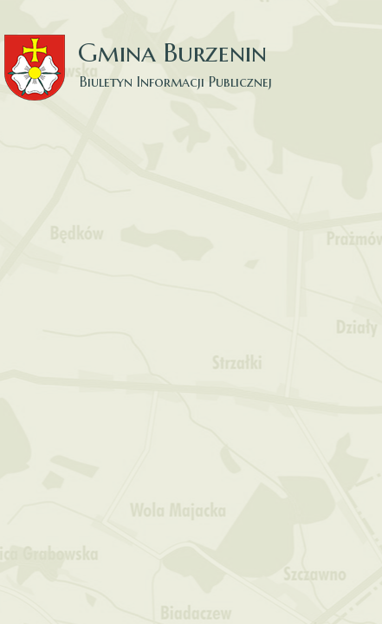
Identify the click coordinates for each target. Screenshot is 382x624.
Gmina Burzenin (147, 51)
